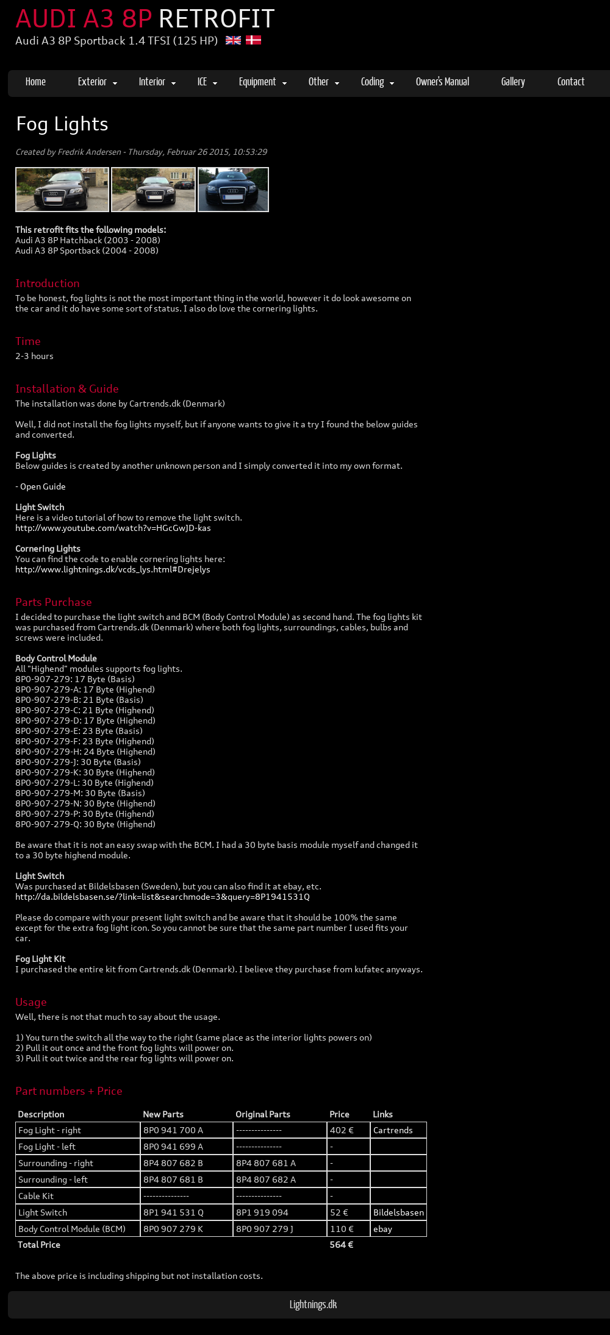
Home (36, 81)
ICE (207, 81)
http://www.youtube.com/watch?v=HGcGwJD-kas (113, 527)
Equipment (263, 81)
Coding (377, 81)
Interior (157, 81)
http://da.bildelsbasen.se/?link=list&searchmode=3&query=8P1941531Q (162, 896)
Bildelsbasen (398, 1212)
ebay (382, 1228)
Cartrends (393, 1130)
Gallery (513, 81)
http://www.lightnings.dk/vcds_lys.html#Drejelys (112, 569)
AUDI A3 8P (145, 18)
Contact (571, 81)
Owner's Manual (442, 81)
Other (324, 81)
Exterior (97, 81)
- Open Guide (40, 486)
